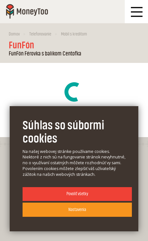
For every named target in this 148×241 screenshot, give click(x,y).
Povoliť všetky (77, 193)
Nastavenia (77, 209)
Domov (14, 34)
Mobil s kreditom (74, 34)
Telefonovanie (40, 34)
